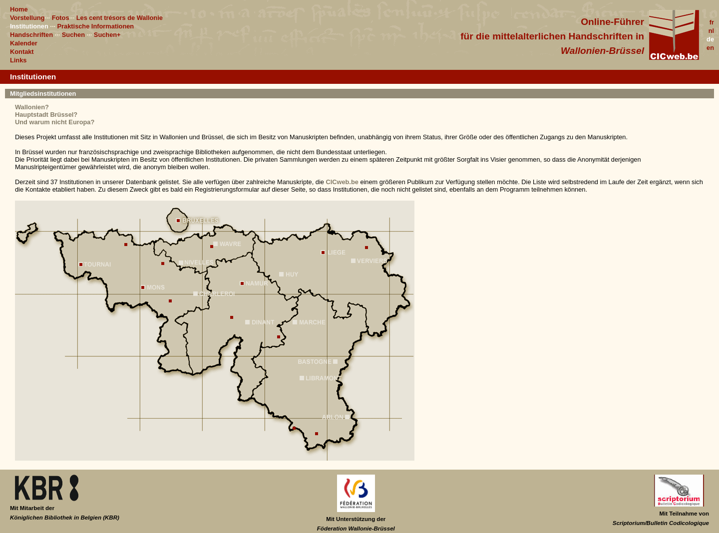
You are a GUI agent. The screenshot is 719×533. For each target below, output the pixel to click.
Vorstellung (27, 17)
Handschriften (31, 34)
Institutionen (29, 26)
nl (711, 30)
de (710, 39)
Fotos (60, 17)
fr (712, 22)
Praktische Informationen (95, 26)
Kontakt (22, 51)
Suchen (73, 34)
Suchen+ (107, 34)
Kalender (23, 43)
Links (18, 60)
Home (19, 9)
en (710, 47)
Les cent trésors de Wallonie (119, 17)
